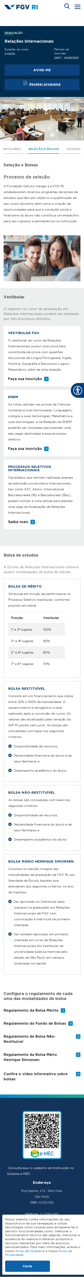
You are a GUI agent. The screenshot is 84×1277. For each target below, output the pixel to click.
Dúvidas (73, 149)
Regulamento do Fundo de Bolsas (35, 1023)
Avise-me (42, 70)
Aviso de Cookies (28, 1251)
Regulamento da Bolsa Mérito (31, 1010)
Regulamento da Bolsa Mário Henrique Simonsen (30, 1057)
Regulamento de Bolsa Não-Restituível (30, 1039)
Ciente (27, 1266)
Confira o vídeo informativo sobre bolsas (36, 1076)
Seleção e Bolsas (43, 149)
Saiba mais (18, 522)
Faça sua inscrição (25, 379)
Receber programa (44, 84)
